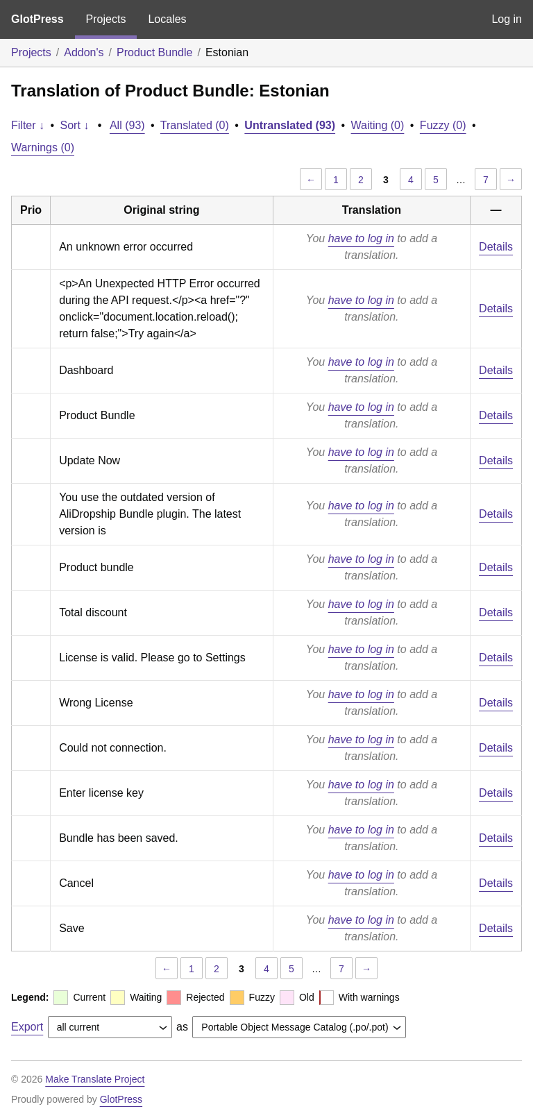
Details (496, 247)
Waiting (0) (378, 125)
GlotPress (37, 19)
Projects (106, 19)
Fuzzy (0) (443, 125)
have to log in (361, 238)
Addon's (83, 52)
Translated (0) (194, 125)
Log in (506, 19)
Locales (167, 19)
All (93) (127, 125)
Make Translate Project (94, 1079)
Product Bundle (154, 52)
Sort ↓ (75, 125)
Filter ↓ (27, 125)
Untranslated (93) (289, 125)
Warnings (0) (42, 147)
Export (27, 1027)
